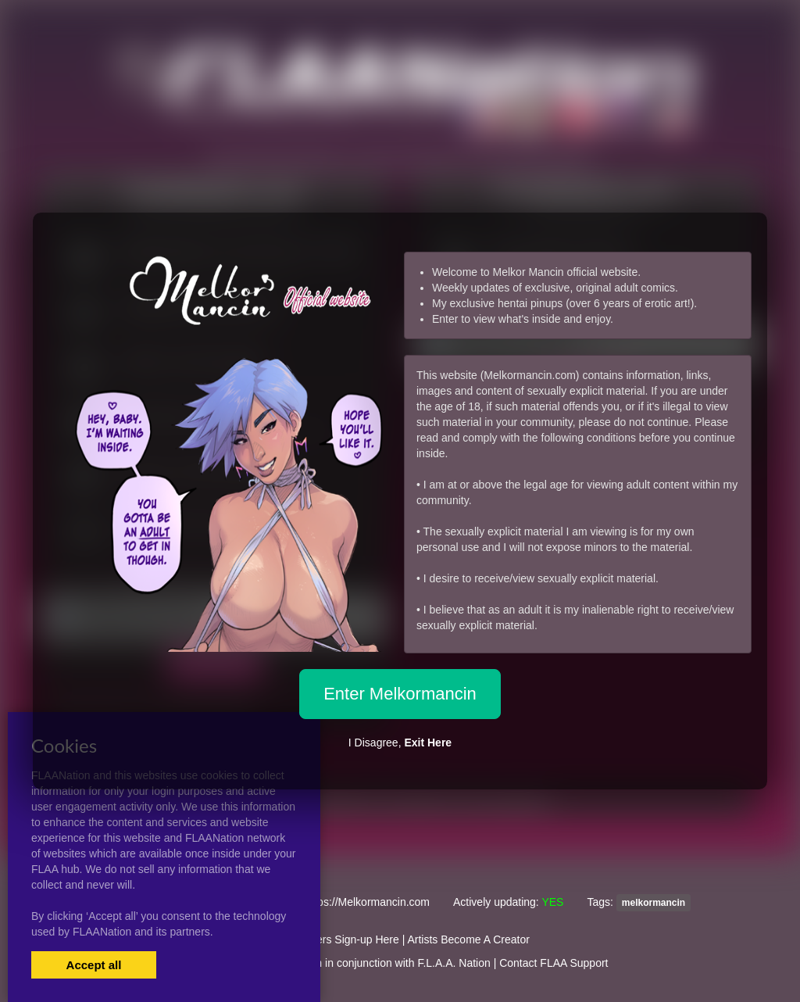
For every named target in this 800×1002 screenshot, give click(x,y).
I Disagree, (400, 742)
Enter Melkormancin (400, 693)
